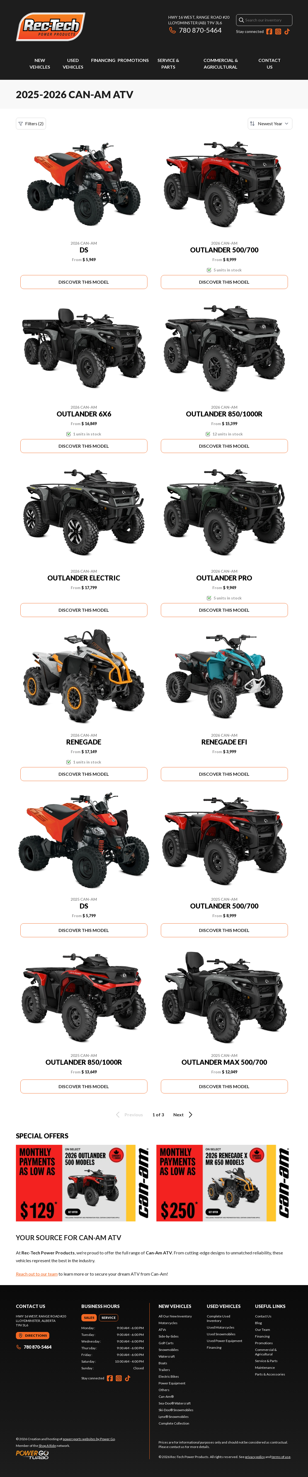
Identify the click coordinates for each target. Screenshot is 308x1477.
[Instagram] (278, 31)
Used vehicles (224, 1306)
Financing (103, 60)
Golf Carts (166, 1343)
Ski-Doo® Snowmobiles (176, 1410)
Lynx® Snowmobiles (174, 1417)
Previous (128, 1114)
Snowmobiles (169, 1350)
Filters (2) (30, 123)
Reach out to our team (37, 1273)
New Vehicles (175, 1306)
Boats (163, 1363)
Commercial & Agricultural (266, 1352)
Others (164, 1390)
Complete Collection (174, 1423)
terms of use (280, 1457)
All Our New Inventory (175, 1316)
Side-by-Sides (169, 1336)
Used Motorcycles (220, 1327)
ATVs (162, 1329)
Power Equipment (172, 1383)
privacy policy (255, 1457)
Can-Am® (166, 1396)
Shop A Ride (47, 1446)
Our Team (262, 1329)
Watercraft (167, 1356)
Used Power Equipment (224, 1341)
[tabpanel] (112, 1348)
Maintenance (265, 1367)
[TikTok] (287, 31)
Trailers (164, 1370)
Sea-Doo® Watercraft (175, 1403)
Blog (258, 1323)
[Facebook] (269, 31)
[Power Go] (66, 1454)
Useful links (270, 1306)
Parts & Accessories (270, 1374)
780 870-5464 (195, 30)
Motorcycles (168, 1323)
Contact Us (263, 1316)
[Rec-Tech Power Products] (51, 27)
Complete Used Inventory (218, 1318)
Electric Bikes (169, 1376)
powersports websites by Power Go (89, 1439)
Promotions (133, 60)
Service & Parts (266, 1361)
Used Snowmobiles (221, 1334)
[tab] (89, 1317)
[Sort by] (270, 123)
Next (183, 1114)
